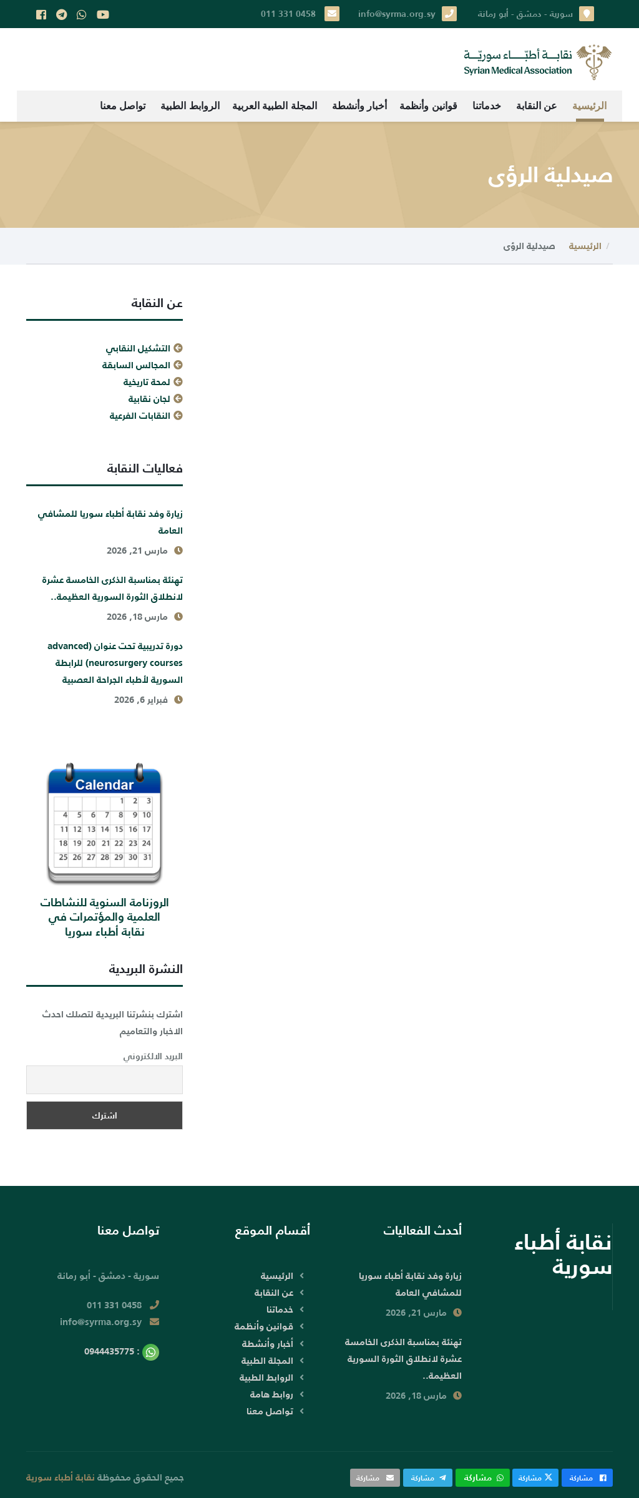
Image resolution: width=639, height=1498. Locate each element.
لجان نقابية (149, 398)
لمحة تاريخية (147, 381)
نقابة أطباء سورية (60, 1477)
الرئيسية (589, 105)
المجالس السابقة (136, 365)
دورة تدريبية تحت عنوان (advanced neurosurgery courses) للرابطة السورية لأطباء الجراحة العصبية (115, 662)
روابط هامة (271, 1394)
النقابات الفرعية (140, 415)
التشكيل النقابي (138, 348)
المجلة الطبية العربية (274, 105)
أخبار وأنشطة (359, 105)
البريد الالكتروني (153, 1056)
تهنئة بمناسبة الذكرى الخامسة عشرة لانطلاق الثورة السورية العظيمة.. (112, 588)
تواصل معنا (122, 105)
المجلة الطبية (267, 1360)
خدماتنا (486, 105)
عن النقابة (536, 105)
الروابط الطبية (189, 105)
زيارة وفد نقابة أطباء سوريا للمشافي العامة (110, 522)
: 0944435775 (121, 1351)
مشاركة (587, 1478)
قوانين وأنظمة (428, 105)
